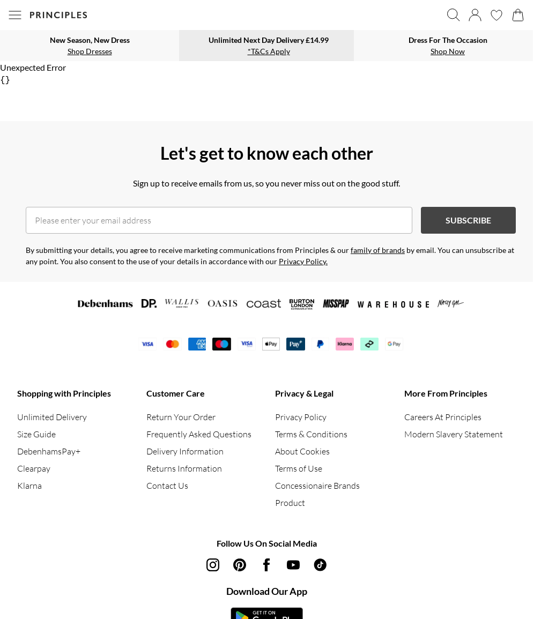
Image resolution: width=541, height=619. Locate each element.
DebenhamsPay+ (48, 451)
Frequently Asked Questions (198, 434)
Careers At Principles (442, 417)
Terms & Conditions (311, 434)
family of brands (378, 250)
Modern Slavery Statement (453, 434)
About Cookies (302, 451)
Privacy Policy (301, 417)
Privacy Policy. (303, 261)
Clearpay (33, 468)
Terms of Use (298, 468)
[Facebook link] (266, 564)
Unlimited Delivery (52, 417)
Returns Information (184, 468)
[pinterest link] (239, 564)
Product (290, 502)
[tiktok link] (320, 564)
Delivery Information (185, 451)
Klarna (29, 485)
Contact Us (167, 485)
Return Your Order (181, 417)
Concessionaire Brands (317, 485)
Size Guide (36, 434)
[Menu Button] (15, 15)
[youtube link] (293, 564)
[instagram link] (212, 564)
